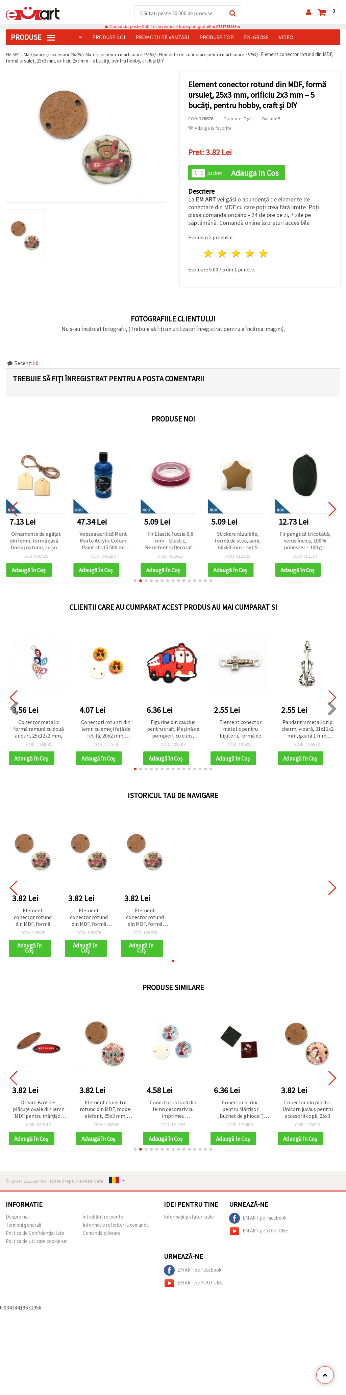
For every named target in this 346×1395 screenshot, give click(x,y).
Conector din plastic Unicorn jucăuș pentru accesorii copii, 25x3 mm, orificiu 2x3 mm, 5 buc (307, 1112)
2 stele (222, 254)
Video (286, 37)
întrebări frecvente (103, 1220)
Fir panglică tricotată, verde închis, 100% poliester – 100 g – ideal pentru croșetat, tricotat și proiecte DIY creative (307, 541)
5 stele (264, 254)
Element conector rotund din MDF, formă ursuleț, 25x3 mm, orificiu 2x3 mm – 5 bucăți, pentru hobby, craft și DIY (33, 919)
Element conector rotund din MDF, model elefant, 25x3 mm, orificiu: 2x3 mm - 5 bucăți (106, 1112)
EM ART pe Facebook (258, 1221)
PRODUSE (33, 37)
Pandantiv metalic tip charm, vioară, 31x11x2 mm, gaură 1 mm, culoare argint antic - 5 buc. (307, 730)
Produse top (216, 37)
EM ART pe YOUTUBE (258, 1234)
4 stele (250, 254)
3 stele (236, 254)
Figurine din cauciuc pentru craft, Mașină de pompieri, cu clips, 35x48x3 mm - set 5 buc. (173, 730)
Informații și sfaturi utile (189, 1220)
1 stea (209, 254)
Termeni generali (23, 1228)
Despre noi (17, 1220)
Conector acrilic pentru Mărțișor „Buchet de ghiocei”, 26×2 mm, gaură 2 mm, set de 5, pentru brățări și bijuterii (240, 1112)
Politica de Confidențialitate (35, 1236)
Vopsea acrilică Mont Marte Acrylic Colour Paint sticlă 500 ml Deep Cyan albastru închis (106, 541)
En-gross (256, 37)
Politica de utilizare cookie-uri (37, 1244)
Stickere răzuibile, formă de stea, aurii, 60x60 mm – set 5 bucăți (240, 541)
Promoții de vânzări (162, 37)
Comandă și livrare (102, 1236)
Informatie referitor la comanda (116, 1228)
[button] (135, 582)
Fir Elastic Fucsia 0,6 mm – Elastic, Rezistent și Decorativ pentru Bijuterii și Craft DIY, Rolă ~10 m (173, 541)
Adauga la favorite (209, 128)
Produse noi (108, 37)
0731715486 (226, 26)
